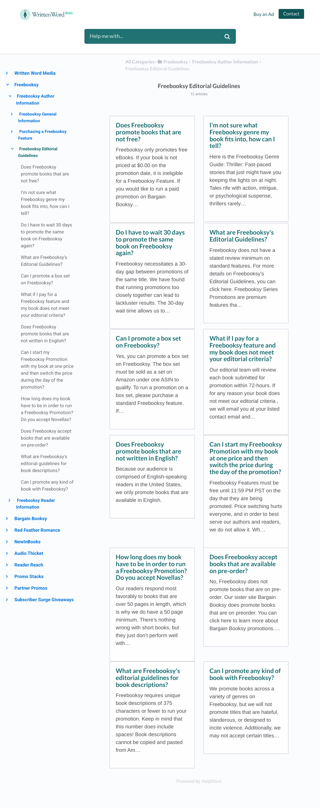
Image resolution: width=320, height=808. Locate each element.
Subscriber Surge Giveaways (44, 599)
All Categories (140, 62)
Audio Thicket (28, 553)
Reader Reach (28, 565)
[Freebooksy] (172, 62)
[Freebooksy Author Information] (225, 62)
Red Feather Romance (37, 530)
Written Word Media (35, 73)
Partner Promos (30, 588)
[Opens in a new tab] (199, 781)
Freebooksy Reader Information (35, 504)
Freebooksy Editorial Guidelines (37, 152)
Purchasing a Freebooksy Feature (42, 135)
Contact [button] (291, 14)
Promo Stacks (29, 576)
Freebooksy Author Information (35, 100)
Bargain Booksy (30, 518)
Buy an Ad (263, 14)
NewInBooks (27, 541)
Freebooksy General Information (37, 117)
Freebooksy (26, 84)
